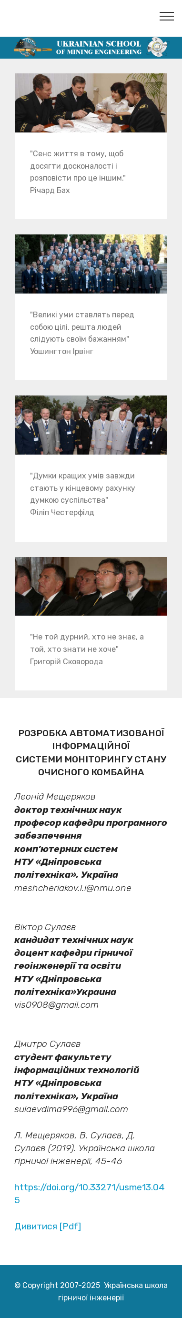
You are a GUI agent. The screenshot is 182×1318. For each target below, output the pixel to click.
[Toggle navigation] (167, 15)
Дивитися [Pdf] (47, 1226)
